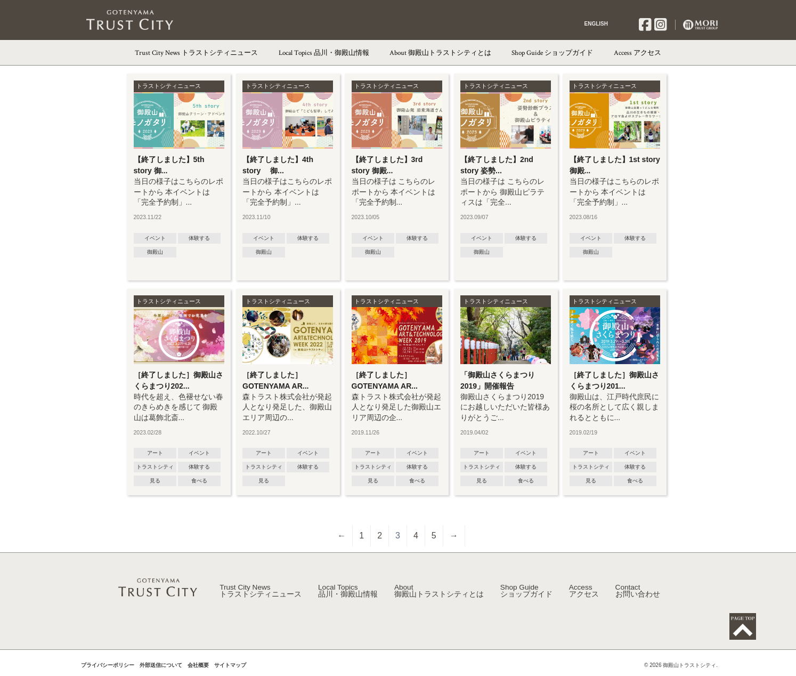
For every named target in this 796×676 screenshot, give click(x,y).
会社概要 (198, 670)
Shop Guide (526, 595)
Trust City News (261, 595)
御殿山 (155, 252)
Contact (637, 595)
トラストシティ (155, 467)
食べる (199, 481)
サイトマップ (230, 670)
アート (155, 453)
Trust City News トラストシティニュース (196, 53)
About (439, 595)
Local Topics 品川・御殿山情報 (324, 53)
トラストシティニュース (168, 86)
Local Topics (348, 595)
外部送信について (161, 670)
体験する (199, 238)
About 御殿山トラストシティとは (440, 53)
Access (584, 595)
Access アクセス (637, 53)
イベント (155, 238)
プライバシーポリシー (107, 670)
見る (155, 481)
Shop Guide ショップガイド (552, 53)
